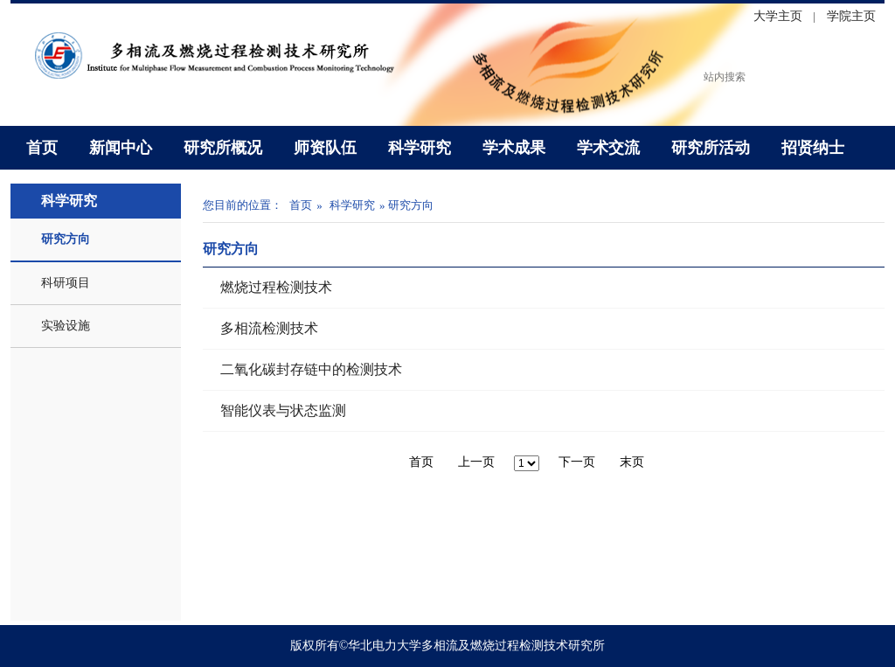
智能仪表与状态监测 (283, 410)
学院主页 (851, 16)
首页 (42, 147)
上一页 (476, 462)
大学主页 (777, 16)
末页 (632, 462)
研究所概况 (223, 147)
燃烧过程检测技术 (276, 287)
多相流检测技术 (269, 328)
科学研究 (419, 147)
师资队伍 (325, 147)
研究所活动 (710, 147)
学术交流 (608, 147)
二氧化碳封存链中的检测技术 (311, 369)
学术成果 (513, 147)
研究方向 (65, 239)
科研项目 (65, 282)
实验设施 (65, 325)
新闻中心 (120, 147)
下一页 (577, 462)
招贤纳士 (812, 147)
